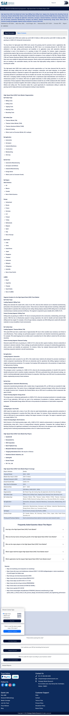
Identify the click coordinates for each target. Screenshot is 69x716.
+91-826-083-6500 (45, 676)
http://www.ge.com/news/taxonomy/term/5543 (19, 575)
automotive (7, 47)
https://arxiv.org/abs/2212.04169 (15, 588)
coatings (33, 82)
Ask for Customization (12, 659)
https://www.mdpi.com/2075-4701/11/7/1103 (19, 580)
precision (49, 45)
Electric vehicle (38, 59)
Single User (7, 613)
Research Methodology (7, 698)
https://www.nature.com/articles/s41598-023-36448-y (21, 585)
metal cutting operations (50, 78)
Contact (37, 698)
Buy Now (12, 621)
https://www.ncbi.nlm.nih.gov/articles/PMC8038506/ (20, 583)
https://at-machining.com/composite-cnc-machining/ (20, 568)
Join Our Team (5, 703)
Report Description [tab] (9, 33)
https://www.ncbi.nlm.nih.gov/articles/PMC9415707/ (20, 578)
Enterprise (7, 617)
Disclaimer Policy (40, 705)
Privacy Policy (39, 703)
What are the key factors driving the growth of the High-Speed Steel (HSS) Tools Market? (31, 537)
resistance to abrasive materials (12, 345)
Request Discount (12, 650)
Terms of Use (39, 700)
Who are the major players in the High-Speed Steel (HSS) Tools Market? (26, 544)
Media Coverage (5, 700)
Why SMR (3, 695)
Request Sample (12, 631)
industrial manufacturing (25, 47)
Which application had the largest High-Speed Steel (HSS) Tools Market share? (28, 559)
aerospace (13, 47)
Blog (2, 708)
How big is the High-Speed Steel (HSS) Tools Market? (21, 529)
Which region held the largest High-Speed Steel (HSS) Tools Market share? (27, 551)
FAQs (36, 695)
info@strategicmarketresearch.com (48, 678)
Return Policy (39, 708)
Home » (3, 8)
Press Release (5, 705)
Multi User (7, 615)
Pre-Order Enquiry (12, 641)
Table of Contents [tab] (21, 33)
